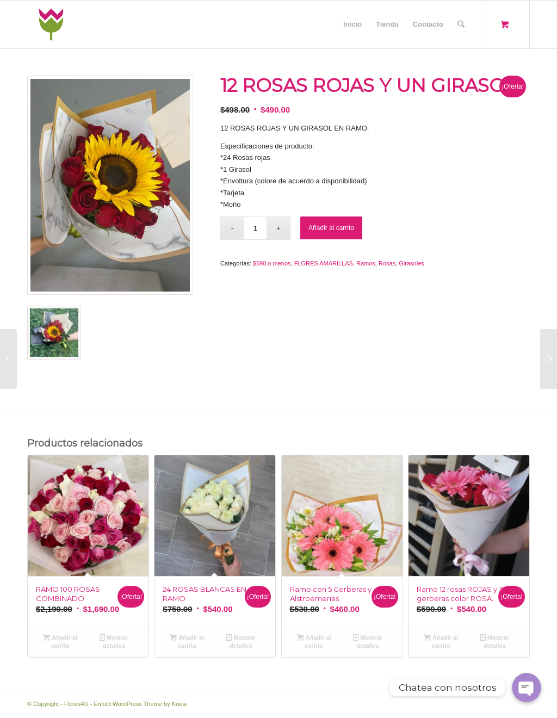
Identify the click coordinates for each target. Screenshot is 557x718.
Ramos (365, 263)
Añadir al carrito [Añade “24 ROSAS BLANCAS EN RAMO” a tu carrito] (187, 641)
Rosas (387, 263)
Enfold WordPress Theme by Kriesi (140, 704)
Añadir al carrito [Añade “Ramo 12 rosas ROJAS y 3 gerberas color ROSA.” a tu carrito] (441, 641)
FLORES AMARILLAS (323, 263)
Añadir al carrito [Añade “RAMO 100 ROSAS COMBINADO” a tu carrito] (60, 641)
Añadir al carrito (331, 228)
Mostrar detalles (114, 641)
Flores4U (76, 704)
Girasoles (411, 263)
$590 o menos (272, 263)
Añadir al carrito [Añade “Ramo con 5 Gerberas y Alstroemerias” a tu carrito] (314, 641)
